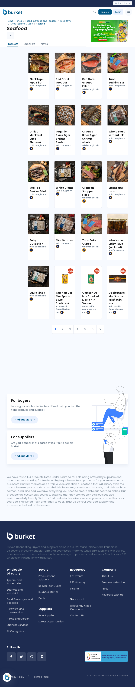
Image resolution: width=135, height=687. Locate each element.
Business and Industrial (15, 591)
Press (105, 588)
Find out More (24, 419)
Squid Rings (37, 293)
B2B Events (76, 576)
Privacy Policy (16, 677)
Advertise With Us (112, 595)
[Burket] (12, 11)
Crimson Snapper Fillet (88, 191)
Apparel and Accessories (14, 581)
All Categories (15, 631)
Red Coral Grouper (62, 80)
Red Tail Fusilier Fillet (38, 189)
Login (118, 11)
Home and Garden (18, 619)
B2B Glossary (77, 582)
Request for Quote (49, 586)
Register (105, 11)
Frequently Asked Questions (80, 607)
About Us (107, 576)
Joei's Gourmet (117, 252)
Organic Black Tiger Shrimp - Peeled (63, 137)
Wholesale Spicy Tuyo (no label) (116, 244)
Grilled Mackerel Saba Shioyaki (36, 137)
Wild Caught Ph (38, 87)
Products (12, 44)
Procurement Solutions (46, 577)
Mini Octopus (64, 240)
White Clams (64, 188)
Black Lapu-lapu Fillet (37, 80)
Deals (41, 598)
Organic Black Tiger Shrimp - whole (89, 137)
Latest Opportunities (51, 621)
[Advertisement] (78, 358)
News (44, 44)
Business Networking (114, 582)
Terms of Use (40, 677)
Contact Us (77, 615)
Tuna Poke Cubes (89, 242)
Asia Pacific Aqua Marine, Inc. (63, 309)
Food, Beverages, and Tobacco (20, 601)
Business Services (17, 625)
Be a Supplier (46, 615)
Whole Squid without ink (117, 133)
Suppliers (29, 44)
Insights (74, 588)
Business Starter (48, 592)
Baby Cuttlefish (36, 242)
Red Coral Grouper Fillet (88, 82)
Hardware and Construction (15, 610)
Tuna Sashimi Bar (116, 80)
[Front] (21, 536)
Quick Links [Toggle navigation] (122, 3)
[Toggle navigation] (128, 12)
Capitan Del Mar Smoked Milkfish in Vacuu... (90, 298)
